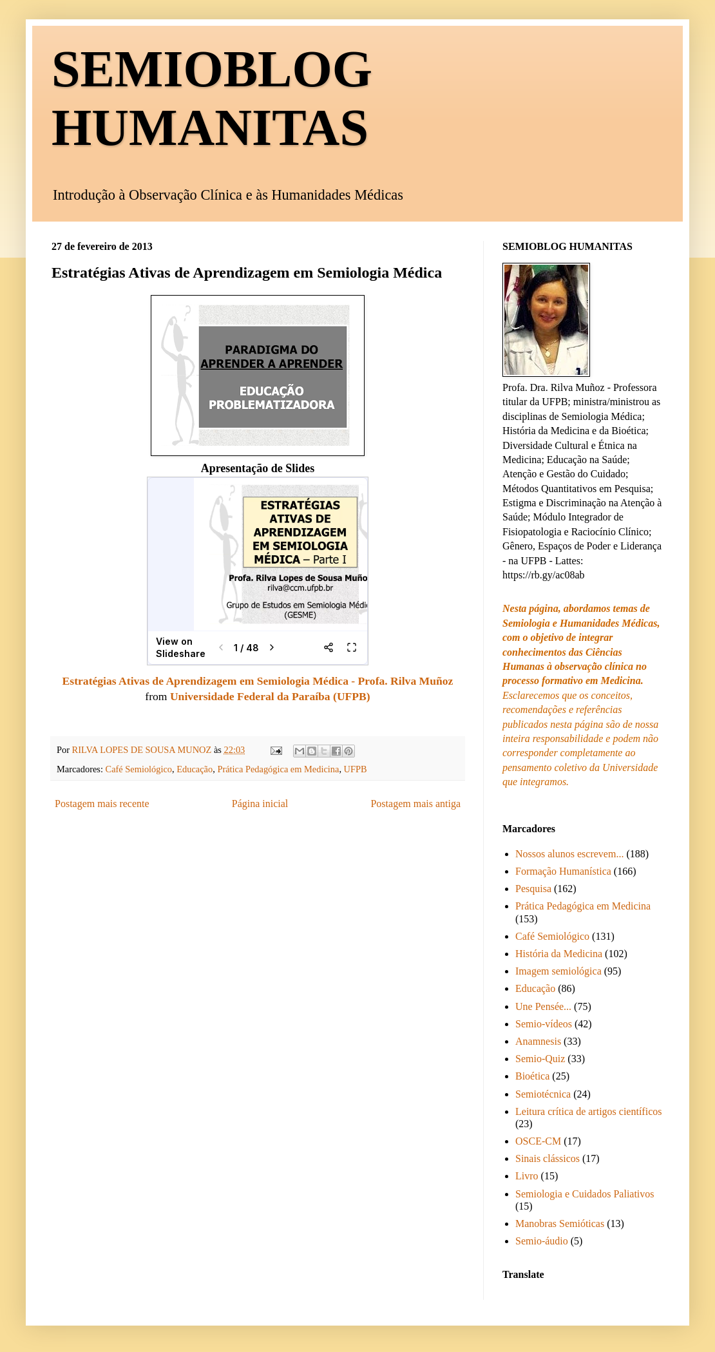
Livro (527, 1175)
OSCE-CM (538, 1141)
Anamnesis (538, 1041)
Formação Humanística (563, 871)
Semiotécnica (543, 1094)
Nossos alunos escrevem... (569, 853)
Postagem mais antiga (415, 803)
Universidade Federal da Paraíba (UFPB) (270, 696)
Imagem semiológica (558, 971)
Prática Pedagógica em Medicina (278, 769)
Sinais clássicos (547, 1158)
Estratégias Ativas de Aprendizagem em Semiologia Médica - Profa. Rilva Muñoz (257, 680)
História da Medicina (558, 953)
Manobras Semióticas (559, 1223)
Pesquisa (533, 888)
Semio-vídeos (543, 1023)
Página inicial (260, 803)
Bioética (532, 1076)
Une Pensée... (543, 1006)
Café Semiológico (139, 769)
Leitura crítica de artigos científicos (588, 1111)
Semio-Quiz (540, 1058)
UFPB (355, 769)
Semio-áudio (541, 1240)
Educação (194, 769)
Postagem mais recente (102, 803)
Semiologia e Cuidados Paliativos (584, 1193)
